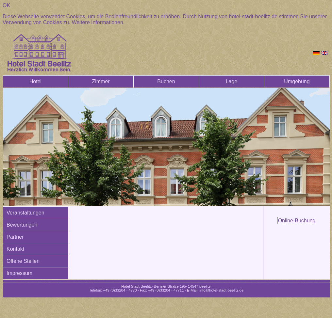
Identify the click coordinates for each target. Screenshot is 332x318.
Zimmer (100, 81)
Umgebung (296, 81)
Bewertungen (22, 225)
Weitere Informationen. (98, 22)
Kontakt (15, 249)
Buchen (166, 81)
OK (6, 5)
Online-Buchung (297, 220)
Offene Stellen (23, 261)
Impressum (19, 273)
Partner (15, 237)
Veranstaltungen (25, 212)
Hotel (35, 81)
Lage (232, 81)
